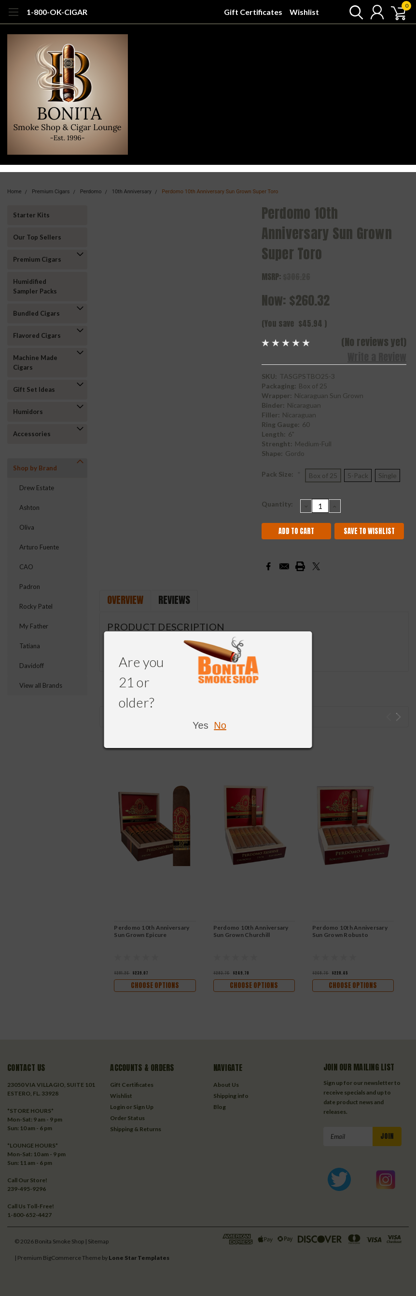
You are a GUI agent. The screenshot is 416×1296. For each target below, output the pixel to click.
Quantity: (277, 504)
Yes (200, 725)
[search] (352, 12)
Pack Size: (281, 474)
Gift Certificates (253, 11)
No (220, 725)
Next (398, 717)
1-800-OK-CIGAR (57, 11)
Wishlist (304, 11)
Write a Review (376, 356)
